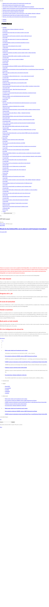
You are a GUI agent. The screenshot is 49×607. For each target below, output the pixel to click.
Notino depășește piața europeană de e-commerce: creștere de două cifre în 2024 (18, 119)
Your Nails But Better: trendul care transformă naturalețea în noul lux (16, 42)
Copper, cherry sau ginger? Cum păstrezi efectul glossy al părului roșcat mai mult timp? (19, 146)
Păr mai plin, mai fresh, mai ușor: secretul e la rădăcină (13, 59)
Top (0, 419)
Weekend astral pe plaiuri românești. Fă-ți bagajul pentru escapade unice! (17, 3)
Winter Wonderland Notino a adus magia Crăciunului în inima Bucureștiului (17, 116)
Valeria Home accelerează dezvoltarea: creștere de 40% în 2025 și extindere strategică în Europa (21, 109)
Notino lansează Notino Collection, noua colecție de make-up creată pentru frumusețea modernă (21, 152)
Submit (13, 422)
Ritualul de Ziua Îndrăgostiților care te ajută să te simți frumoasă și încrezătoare (23, 229)
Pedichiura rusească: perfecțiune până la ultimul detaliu (13, 10)
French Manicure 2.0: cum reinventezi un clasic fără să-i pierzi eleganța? (16, 163)
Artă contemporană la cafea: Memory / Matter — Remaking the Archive (16, 112)
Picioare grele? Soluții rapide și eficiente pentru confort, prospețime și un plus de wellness (20, 189)
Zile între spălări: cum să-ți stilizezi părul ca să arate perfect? (14, 166)
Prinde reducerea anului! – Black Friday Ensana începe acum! (14, 89)
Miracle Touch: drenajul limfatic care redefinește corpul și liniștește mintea (17, 186)
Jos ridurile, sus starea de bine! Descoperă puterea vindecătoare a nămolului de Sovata (19, 92)
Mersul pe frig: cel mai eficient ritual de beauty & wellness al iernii (15, 206)
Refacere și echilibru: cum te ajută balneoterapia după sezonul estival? (16, 96)
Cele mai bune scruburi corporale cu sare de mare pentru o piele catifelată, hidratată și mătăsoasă (21, 13)
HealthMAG (5, 174)
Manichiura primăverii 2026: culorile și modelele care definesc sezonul (16, 56)
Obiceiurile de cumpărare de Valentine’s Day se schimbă (13, 106)
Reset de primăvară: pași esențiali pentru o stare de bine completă (15, 79)
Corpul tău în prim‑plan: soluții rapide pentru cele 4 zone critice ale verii (16, 193)
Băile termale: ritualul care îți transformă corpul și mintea (14, 5)
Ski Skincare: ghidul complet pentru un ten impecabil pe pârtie (15, 82)
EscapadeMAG (5, 64)
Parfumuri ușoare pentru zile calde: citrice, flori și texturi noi (14, 169)
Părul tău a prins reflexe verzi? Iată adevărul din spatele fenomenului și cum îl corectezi (19, 16)
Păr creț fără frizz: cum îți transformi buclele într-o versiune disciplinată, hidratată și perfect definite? (22, 156)
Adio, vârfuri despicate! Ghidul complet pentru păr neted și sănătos (16, 126)
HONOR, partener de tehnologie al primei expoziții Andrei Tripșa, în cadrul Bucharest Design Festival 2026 (23, 8)
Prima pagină (2, 223)
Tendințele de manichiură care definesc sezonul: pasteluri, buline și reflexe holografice (19, 52)
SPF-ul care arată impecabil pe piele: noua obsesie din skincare (15, 159)
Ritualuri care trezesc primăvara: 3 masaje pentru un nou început (15, 203)
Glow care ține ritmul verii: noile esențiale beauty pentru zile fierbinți (16, 149)
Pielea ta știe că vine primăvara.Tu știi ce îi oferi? (12, 45)
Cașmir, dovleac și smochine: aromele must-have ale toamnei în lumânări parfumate (19, 122)
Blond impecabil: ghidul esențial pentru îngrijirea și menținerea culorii (16, 49)
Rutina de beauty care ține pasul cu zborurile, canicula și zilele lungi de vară (17, 35)
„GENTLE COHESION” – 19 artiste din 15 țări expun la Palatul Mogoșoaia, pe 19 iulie (19, 129)
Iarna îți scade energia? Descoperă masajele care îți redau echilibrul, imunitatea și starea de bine (21, 86)
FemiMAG (4, 27)
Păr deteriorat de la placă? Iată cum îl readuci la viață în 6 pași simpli (16, 15)
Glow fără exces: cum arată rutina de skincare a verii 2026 (14, 142)
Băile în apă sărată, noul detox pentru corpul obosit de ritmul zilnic (15, 72)
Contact (4, 211)
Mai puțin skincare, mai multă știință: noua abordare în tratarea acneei (16, 196)
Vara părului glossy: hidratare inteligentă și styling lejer (13, 11)
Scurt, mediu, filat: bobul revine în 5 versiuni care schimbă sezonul (15, 39)
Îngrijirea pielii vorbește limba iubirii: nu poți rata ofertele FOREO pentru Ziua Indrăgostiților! (20, 132)
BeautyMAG (5, 137)
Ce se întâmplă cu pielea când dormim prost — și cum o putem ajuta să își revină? (18, 76)
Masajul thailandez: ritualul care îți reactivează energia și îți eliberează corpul (17, 183)
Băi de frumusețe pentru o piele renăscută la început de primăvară (15, 199)
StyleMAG (4, 101)
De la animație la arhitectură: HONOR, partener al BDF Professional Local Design (18, 6)
